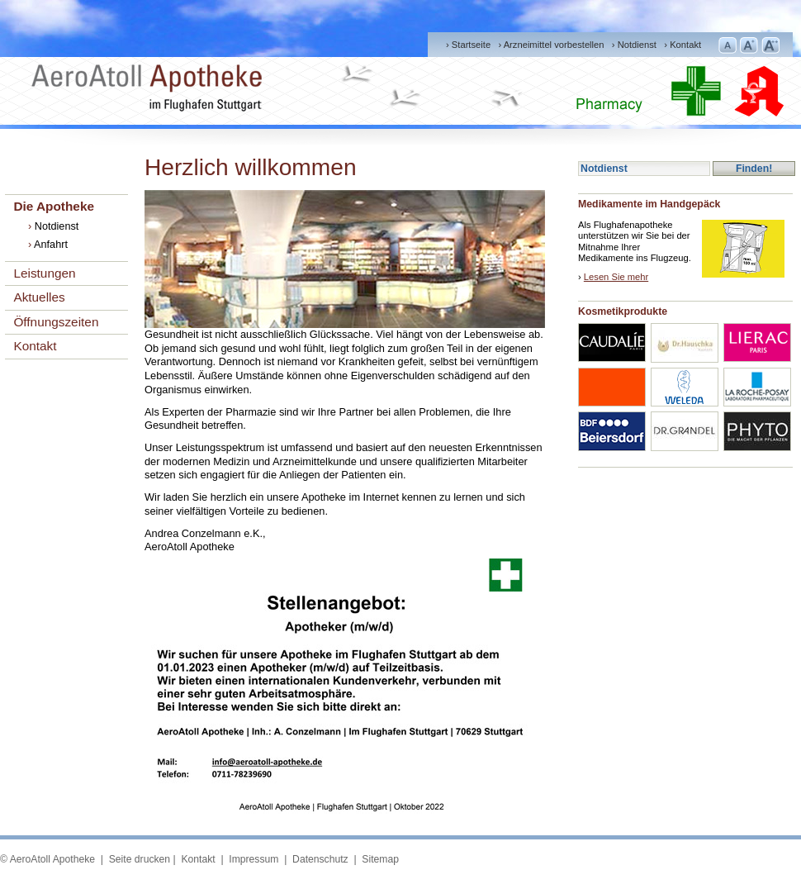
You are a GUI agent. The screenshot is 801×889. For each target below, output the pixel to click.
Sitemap (380, 859)
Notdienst (637, 45)
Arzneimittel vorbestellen (554, 45)
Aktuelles (38, 297)
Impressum (252, 859)
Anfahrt (51, 244)
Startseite (471, 45)
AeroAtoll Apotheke (52, 859)
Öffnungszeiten (55, 322)
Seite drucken (139, 859)
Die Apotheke (53, 206)
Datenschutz (319, 859)
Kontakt (685, 45)
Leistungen (44, 273)
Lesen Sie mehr (616, 277)
